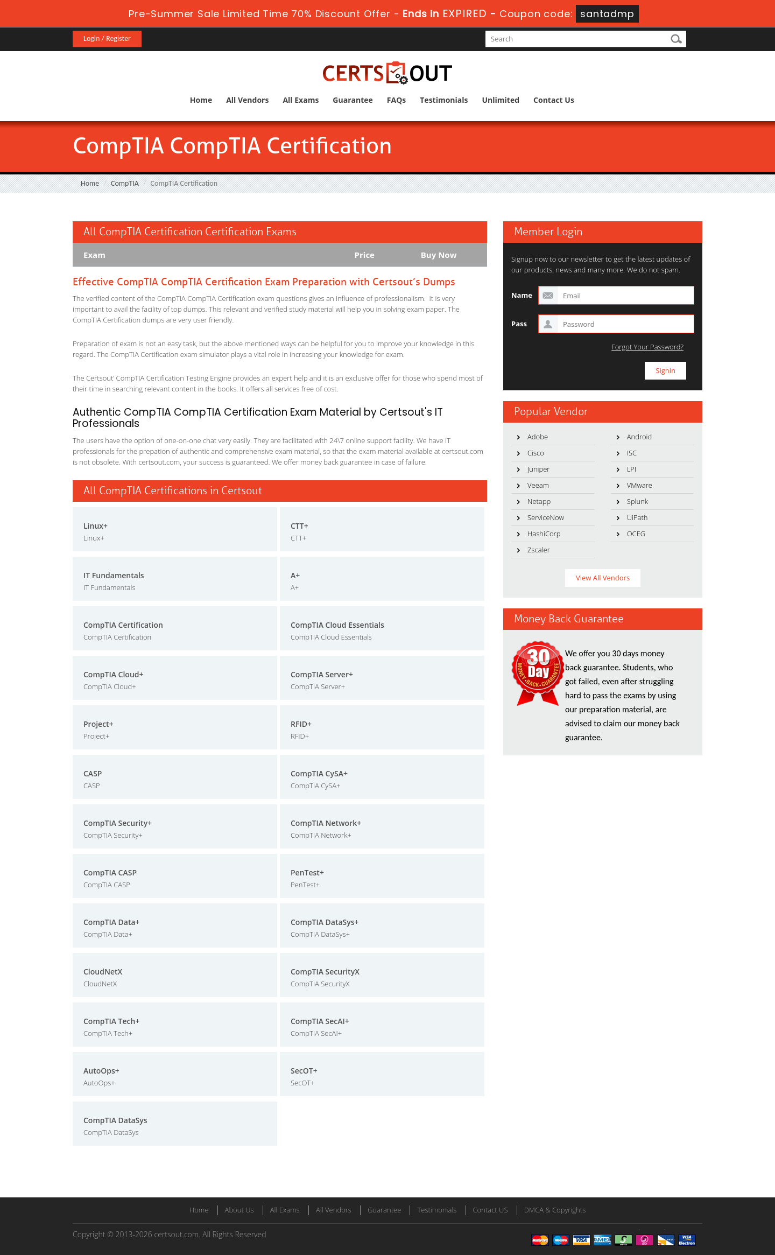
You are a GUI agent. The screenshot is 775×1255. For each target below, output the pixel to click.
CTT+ (299, 526)
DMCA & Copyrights (555, 1210)
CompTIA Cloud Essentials (337, 625)
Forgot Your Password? (647, 347)
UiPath (637, 517)
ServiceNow (545, 517)
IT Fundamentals (113, 575)
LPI (632, 469)
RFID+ (301, 724)
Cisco (535, 453)
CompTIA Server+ (322, 674)
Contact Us (553, 100)
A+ (295, 575)
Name (521, 295)
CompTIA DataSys (115, 1120)
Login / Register (107, 38)
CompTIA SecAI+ (320, 1021)
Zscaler (538, 550)
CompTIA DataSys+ (325, 922)
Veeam (538, 485)
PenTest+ (307, 872)
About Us (239, 1210)
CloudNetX (102, 971)
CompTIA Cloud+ (113, 674)
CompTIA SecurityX (325, 971)
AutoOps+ (101, 1070)
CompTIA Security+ (117, 823)
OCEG (636, 533)
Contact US (490, 1210)
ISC (632, 453)
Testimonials (444, 100)
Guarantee (352, 100)
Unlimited (501, 100)
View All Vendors (603, 578)
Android (639, 436)
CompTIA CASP (110, 872)
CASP (92, 773)
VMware (639, 485)
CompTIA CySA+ (319, 773)
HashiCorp (543, 533)
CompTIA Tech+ (111, 1021)
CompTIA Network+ (326, 823)
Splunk (637, 501)
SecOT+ (304, 1070)
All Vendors (247, 100)
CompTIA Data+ (111, 922)
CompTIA (125, 183)
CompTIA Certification (123, 625)
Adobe (537, 436)
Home (201, 100)
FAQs (396, 100)
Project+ (98, 724)
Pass (519, 323)
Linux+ (95, 526)
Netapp (539, 501)
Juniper (538, 469)
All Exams (301, 100)
